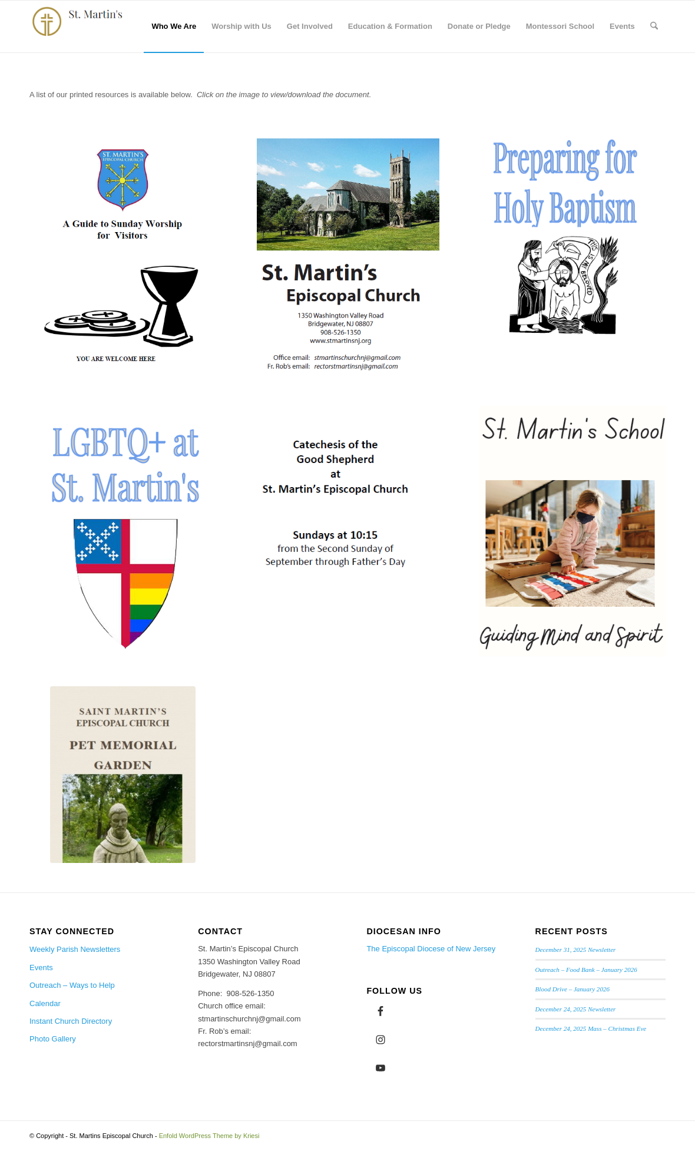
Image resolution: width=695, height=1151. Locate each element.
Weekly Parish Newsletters (74, 949)
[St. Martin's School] (572, 531)
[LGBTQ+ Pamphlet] (122, 530)
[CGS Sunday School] (347, 503)
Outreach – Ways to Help (72, 985)
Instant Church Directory (70, 1021)
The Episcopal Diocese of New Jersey (430, 948)
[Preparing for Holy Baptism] (572, 243)
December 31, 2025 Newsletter (575, 949)
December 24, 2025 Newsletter (575, 1009)
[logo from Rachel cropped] (81, 26)
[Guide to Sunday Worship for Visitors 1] (122, 254)
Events (41, 967)
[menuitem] (174, 26)
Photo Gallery (52, 1038)
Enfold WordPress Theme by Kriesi (209, 1135)
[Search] (654, 26)
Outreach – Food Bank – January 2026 (586, 969)
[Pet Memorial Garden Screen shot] (123, 774)
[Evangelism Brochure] (347, 256)
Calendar (45, 1003)
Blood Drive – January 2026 (572, 989)
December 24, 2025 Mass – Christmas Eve (591, 1028)
